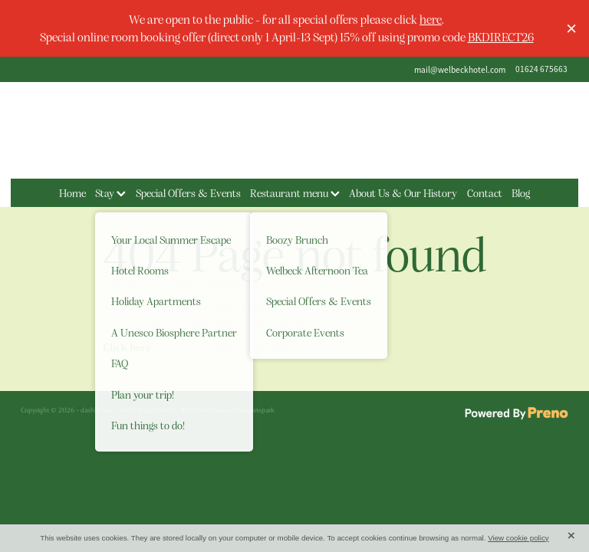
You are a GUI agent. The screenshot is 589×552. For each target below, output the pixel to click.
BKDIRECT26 (501, 36)
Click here (127, 347)
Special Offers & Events (188, 192)
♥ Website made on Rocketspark (228, 410)
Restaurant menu (295, 192)
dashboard (96, 410)
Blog (521, 192)
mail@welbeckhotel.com (459, 69)
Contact (484, 192)
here (431, 19)
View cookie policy (518, 538)
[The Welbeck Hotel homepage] (294, 130)
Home (72, 192)
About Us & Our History (403, 192)
